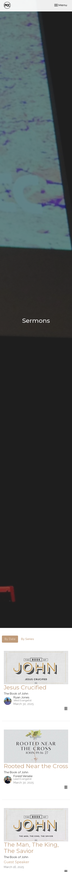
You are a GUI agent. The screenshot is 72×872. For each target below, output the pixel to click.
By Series (27, 639)
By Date (10, 639)
